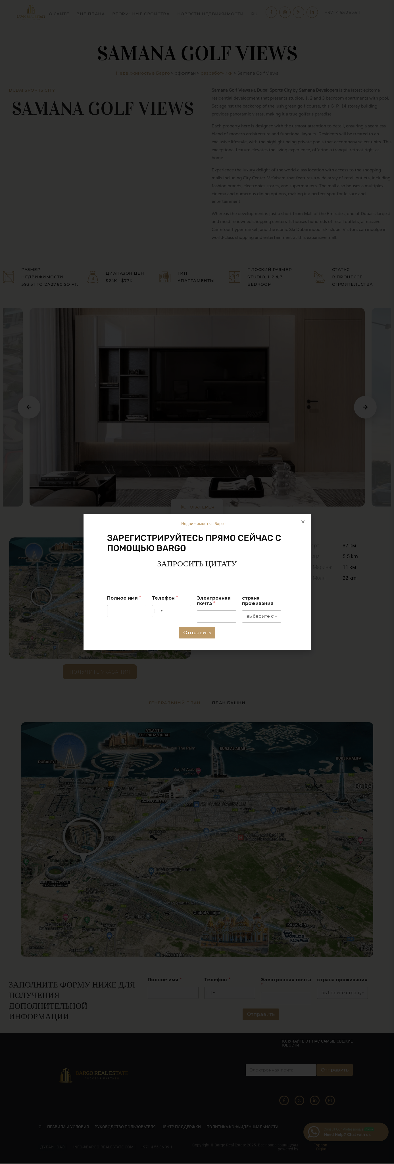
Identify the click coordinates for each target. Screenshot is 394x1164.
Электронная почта (214, 600)
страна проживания (258, 600)
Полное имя (124, 598)
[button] (303, 522)
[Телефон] (171, 611)
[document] (197, 582)
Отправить (197, 632)
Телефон (165, 598)
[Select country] (158, 611)
